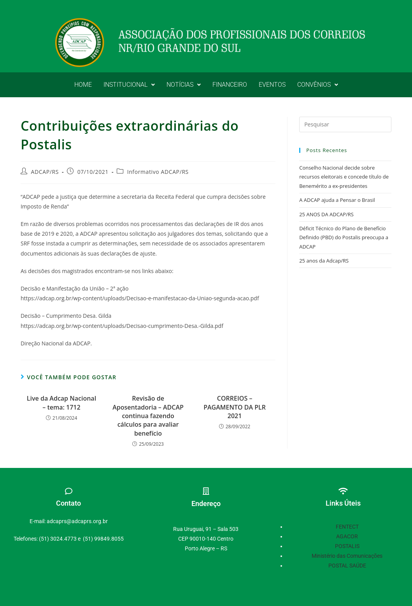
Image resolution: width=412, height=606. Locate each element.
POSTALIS (347, 546)
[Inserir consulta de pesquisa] (345, 124)
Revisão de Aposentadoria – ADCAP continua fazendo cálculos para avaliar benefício (148, 416)
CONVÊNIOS (317, 84)
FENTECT (347, 527)
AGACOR (347, 536)
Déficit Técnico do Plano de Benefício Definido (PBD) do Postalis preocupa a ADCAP (343, 237)
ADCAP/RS (45, 171)
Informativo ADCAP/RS (158, 171)
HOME (83, 84)
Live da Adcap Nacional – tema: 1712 (61, 402)
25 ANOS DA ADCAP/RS (326, 214)
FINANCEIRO (229, 84)
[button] (129, 84)
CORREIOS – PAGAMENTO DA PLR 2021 (234, 407)
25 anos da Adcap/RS (324, 260)
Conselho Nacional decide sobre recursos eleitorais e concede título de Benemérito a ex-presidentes (344, 176)
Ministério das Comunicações (347, 556)
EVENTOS (272, 84)
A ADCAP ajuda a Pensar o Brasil (337, 199)
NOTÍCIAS (184, 84)
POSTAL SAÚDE (347, 565)
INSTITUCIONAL (129, 84)
